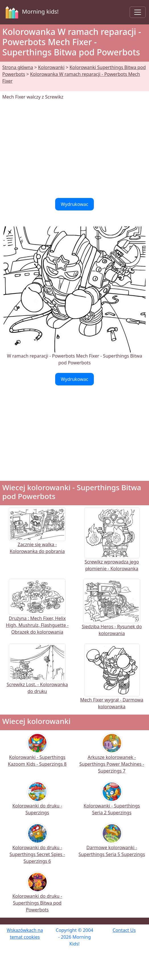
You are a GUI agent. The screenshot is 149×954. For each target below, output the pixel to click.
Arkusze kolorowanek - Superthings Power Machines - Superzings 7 (111, 757)
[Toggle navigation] (138, 12)
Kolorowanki (51, 67)
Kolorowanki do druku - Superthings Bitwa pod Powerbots (37, 895)
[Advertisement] (74, 149)
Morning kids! (31, 12)
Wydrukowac (74, 204)
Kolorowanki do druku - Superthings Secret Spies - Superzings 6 (37, 847)
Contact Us (124, 930)
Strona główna (17, 67)
